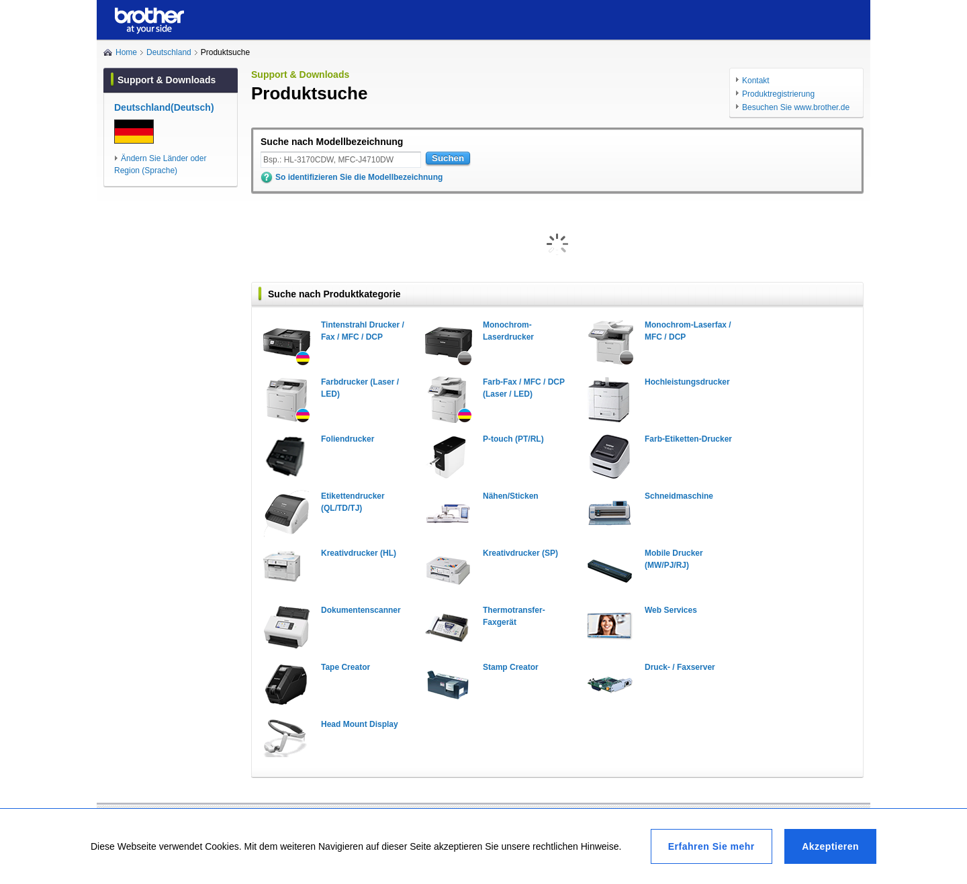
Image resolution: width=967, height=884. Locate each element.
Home (126, 52)
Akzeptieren (830, 846)
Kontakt (756, 80)
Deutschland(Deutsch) (164, 107)
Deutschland (168, 52)
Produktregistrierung (778, 94)
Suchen (448, 158)
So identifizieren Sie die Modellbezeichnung (359, 177)
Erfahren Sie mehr (711, 846)
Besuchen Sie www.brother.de (795, 107)
